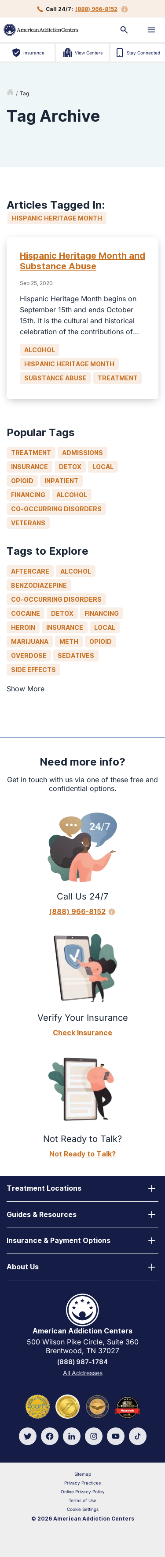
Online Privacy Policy (83, 1491)
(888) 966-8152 (96, 9)
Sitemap (82, 1474)
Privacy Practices (82, 1482)
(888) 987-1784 (82, 1362)
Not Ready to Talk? (82, 1153)
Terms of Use (82, 1500)
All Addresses (83, 1372)
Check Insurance (82, 1032)
